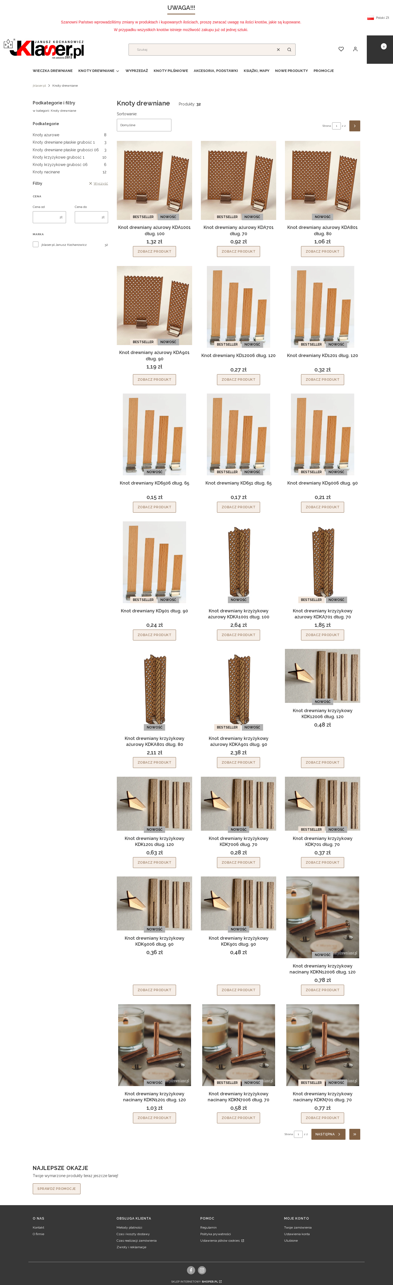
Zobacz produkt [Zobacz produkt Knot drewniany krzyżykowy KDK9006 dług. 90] (155, 990)
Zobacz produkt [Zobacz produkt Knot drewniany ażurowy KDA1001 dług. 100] (155, 252)
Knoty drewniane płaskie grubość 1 (69, 142)
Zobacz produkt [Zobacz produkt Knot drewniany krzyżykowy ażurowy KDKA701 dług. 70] (323, 635)
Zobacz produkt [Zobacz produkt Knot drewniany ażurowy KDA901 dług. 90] (155, 379)
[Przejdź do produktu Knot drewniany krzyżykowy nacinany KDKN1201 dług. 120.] (154, 1045)
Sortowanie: (127, 114)
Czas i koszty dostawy (133, 1234)
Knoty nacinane (69, 172)
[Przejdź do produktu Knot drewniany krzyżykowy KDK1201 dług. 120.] (154, 804)
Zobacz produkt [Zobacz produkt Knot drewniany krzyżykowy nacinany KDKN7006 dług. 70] (239, 1118)
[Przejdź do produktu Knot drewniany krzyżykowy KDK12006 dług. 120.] (322, 676)
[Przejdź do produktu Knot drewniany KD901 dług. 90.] (154, 562)
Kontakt (38, 1227)
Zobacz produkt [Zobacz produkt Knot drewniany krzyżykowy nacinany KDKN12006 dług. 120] (323, 990)
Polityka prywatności (215, 1234)
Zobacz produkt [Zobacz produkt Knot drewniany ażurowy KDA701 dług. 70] (239, 252)
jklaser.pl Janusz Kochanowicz (64, 245)
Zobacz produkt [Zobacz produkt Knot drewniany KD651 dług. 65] (239, 507)
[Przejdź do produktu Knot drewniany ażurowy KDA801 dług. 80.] (322, 180)
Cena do (81, 207)
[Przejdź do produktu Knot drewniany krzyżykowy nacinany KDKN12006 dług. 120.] (322, 917)
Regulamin (208, 1227)
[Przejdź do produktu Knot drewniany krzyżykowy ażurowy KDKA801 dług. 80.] (154, 690)
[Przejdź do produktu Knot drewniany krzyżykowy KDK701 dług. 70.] (322, 804)
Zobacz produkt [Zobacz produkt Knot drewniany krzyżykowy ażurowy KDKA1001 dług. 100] (239, 635)
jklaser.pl (39, 85)
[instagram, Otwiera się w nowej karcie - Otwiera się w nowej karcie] (202, 1270)
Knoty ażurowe (69, 135)
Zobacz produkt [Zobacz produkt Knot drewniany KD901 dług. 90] (155, 635)
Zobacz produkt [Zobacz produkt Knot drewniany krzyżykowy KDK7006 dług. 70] (239, 862)
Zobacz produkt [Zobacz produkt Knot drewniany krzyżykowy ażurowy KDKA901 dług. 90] (239, 762)
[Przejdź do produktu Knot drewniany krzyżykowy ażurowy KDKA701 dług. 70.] (322, 562)
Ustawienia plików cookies (220, 1240)
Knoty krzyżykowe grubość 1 (69, 157)
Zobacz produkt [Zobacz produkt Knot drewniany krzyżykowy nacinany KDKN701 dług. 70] (323, 1118)
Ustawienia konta (297, 1234)
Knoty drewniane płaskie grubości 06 (69, 150)
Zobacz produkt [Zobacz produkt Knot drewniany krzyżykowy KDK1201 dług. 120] (155, 862)
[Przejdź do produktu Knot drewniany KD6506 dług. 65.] (154, 434)
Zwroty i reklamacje (131, 1247)
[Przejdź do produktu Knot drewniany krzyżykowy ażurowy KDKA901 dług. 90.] (238, 690)
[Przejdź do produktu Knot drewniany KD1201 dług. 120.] (322, 307)
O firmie (38, 1234)
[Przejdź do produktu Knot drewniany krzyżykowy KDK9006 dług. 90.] (154, 903)
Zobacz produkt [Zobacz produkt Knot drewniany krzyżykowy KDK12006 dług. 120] (323, 762)
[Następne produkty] (328, 1134)
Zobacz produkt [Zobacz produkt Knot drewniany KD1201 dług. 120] (323, 379)
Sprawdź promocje (56, 1189)
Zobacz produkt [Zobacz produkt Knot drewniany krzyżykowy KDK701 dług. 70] (323, 862)
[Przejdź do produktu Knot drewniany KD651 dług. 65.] (238, 434)
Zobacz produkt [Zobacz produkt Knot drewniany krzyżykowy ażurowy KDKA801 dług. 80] (155, 762)
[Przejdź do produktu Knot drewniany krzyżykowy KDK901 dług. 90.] (238, 903)
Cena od (39, 207)
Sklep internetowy (194, 1281)
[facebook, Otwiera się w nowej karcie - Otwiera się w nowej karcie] (191, 1270)
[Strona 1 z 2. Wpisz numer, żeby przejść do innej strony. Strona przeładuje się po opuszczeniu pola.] (336, 125)
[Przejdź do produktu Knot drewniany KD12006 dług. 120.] (238, 307)
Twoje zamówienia (298, 1227)
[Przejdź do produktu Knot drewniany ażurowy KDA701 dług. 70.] (238, 180)
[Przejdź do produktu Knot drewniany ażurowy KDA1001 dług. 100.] (154, 180)
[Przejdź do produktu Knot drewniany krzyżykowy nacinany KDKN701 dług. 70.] (322, 1045)
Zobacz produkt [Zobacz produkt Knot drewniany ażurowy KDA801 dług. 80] (323, 252)
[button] (289, 49)
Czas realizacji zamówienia (137, 1240)
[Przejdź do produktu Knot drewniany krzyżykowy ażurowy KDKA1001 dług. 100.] (238, 562)
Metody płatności (129, 1227)
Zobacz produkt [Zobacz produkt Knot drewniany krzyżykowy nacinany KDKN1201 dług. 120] (155, 1118)
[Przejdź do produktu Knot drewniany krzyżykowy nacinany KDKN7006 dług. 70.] (238, 1045)
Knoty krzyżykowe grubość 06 (69, 164)
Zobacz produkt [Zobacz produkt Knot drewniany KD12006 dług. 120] (239, 379)
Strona (327, 125)
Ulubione (291, 1240)
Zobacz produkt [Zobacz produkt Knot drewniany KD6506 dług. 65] (155, 507)
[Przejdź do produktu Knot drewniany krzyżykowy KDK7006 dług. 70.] (238, 804)
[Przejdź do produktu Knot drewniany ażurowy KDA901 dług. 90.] (154, 305)
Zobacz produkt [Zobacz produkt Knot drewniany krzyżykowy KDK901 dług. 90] (239, 990)
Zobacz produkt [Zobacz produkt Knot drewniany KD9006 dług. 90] (323, 507)
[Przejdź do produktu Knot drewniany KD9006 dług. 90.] (322, 434)
